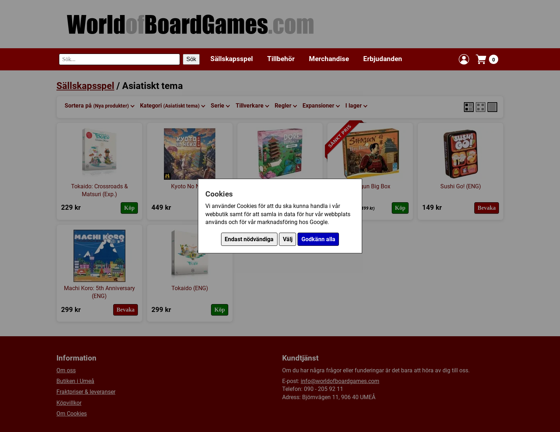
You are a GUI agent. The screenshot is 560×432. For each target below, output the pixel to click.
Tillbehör (281, 59)
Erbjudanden (382, 59)
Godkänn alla (318, 239)
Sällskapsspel (231, 59)
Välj (287, 239)
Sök (191, 59)
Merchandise (329, 59)
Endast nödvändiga (249, 239)
